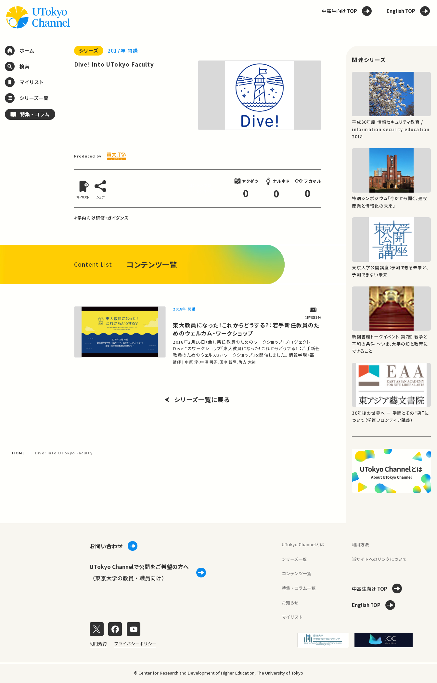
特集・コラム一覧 (298, 588)
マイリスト (292, 617)
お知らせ (290, 603)
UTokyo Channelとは (303, 544)
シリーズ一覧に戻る (197, 399)
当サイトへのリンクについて (379, 559)
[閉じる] (216, 180)
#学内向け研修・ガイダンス (101, 218)
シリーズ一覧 (294, 559)
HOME (18, 452)
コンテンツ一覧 (296, 573)
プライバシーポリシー (135, 643)
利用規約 (98, 643)
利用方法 (360, 544)
